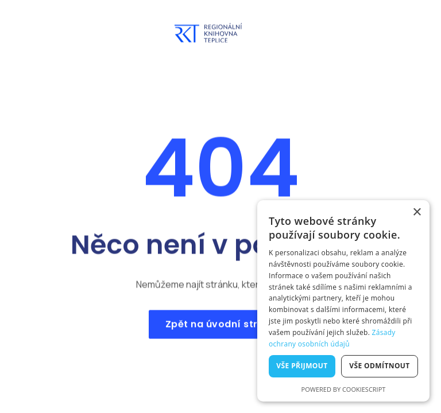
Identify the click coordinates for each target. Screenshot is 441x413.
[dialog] (343, 301)
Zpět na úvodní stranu (220, 328)
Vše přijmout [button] (301, 366)
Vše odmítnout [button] (379, 366)
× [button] (416, 212)
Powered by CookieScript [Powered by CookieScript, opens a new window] (343, 389)
